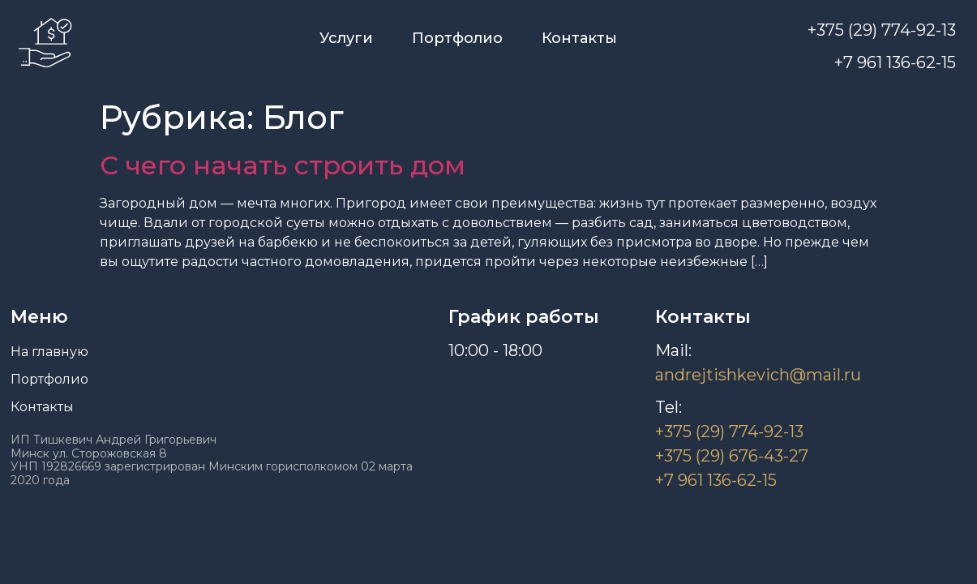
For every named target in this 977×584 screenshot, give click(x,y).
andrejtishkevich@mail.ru (758, 374)
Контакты (579, 38)
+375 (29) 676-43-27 (731, 456)
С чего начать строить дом (282, 165)
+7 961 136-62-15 (895, 62)
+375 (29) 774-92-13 (882, 30)
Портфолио (457, 38)
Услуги (346, 38)
